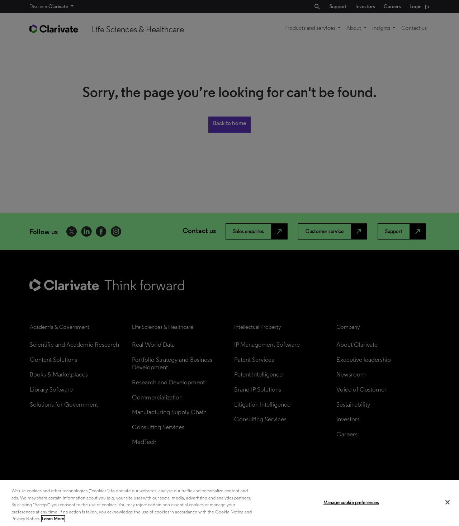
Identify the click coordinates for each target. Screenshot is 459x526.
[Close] (447, 502)
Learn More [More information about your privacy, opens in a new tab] (53, 518)
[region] (229, 503)
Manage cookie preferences (351, 502)
